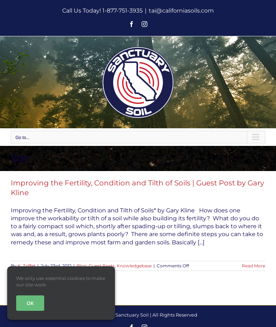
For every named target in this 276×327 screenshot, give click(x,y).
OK (30, 303)
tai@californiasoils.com (181, 10)
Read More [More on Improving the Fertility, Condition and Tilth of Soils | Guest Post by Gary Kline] (253, 265)
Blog (82, 265)
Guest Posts (102, 265)
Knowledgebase (134, 265)
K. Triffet (27, 265)
